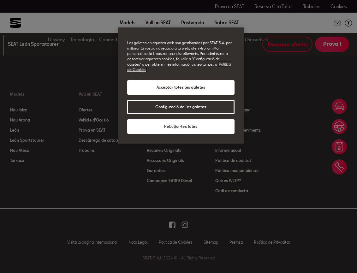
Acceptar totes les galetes (181, 87)
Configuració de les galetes (180, 107)
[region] (181, 85)
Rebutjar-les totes (180, 126)
